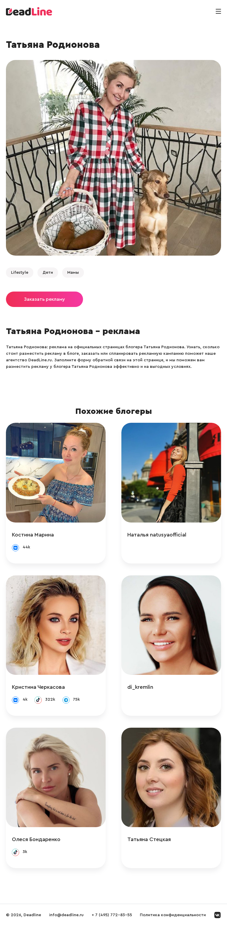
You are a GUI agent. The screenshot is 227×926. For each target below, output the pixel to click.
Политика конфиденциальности (173, 915)
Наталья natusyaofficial (156, 534)
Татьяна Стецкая (149, 839)
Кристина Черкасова (38, 687)
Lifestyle (19, 272)
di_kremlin (140, 687)
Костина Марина (33, 534)
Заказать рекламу (44, 299)
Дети (48, 272)
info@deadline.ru (66, 915)
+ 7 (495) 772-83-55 (112, 915)
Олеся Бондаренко (36, 839)
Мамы (73, 272)
